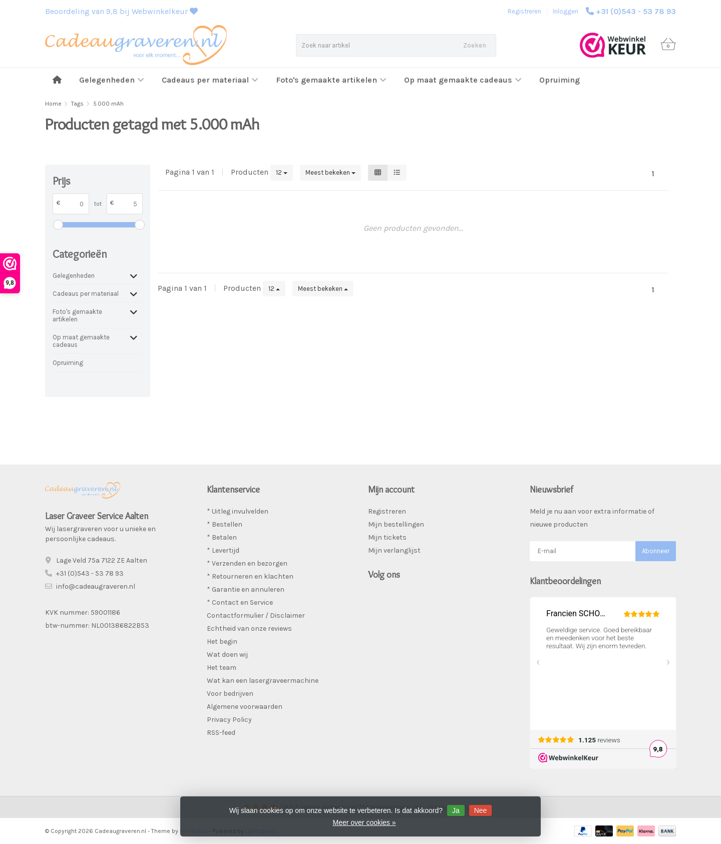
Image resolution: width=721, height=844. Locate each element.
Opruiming (559, 80)
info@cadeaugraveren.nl (95, 586)
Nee (480, 810)
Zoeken (474, 45)
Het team (221, 667)
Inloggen (565, 11)
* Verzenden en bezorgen (247, 563)
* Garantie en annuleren (245, 589)
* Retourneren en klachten (250, 576)
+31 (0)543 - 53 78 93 (636, 11)
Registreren (524, 11)
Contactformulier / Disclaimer (256, 615)
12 (281, 172)
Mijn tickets (387, 537)
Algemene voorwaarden (244, 706)
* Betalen (222, 537)
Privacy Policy (229, 719)
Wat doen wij (227, 654)
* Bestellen (224, 524)
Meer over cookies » (364, 822)
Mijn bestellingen (396, 524)
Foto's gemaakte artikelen (331, 80)
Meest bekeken (330, 172)
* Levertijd (223, 550)
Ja (456, 810)
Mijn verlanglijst (394, 550)
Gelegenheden (111, 80)
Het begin (222, 641)
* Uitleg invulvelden (237, 511)
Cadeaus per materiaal (210, 80)
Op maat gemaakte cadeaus (463, 80)
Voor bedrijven (230, 693)
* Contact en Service (240, 602)
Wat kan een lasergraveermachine (262, 680)
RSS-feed (221, 732)
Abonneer (655, 551)
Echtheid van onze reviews (249, 628)
